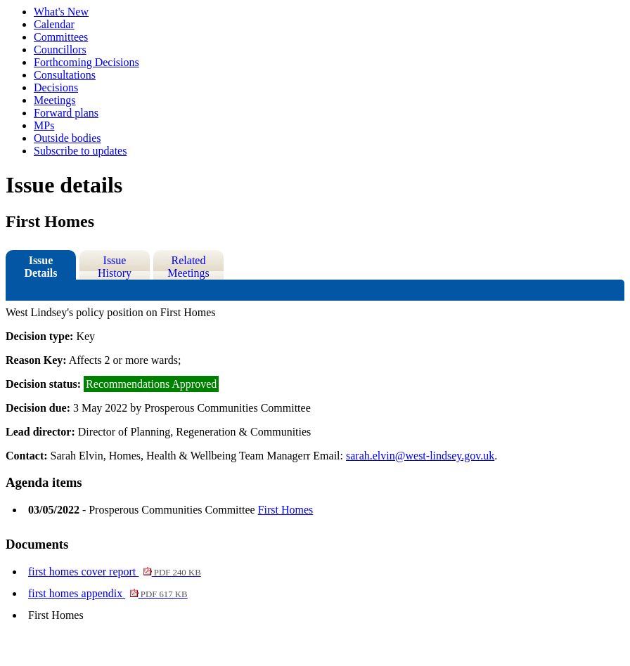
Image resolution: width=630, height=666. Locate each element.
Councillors (60, 50)
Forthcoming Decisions (86, 62)
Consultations (65, 75)
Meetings (55, 100)
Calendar (54, 24)
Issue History (114, 266)
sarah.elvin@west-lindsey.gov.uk (420, 456)
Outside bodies (67, 138)
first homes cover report (114, 571)
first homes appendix (108, 593)
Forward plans (66, 113)
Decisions (56, 87)
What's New (61, 12)
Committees (61, 37)
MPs (44, 125)
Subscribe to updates (80, 151)
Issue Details (40, 266)
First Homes (286, 510)
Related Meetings (188, 266)
